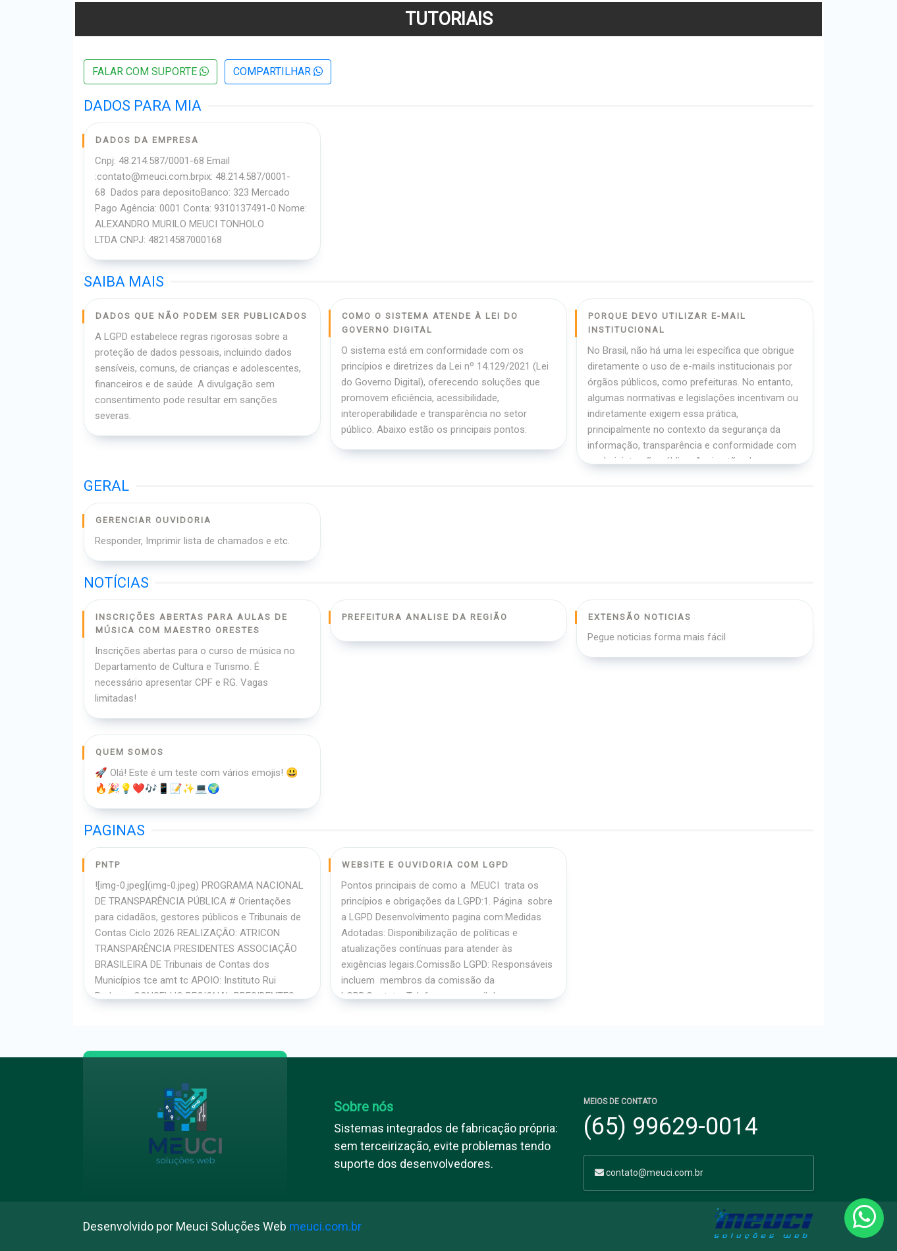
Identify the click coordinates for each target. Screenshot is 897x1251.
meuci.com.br (325, 1226)
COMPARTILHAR (278, 71)
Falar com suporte (150, 71)
